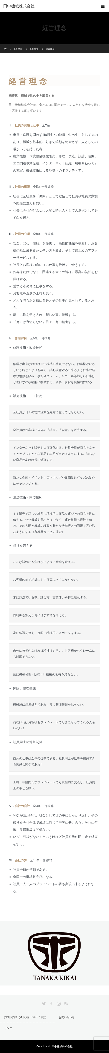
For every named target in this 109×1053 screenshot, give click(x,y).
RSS (65, 1003)
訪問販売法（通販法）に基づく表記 (25, 1017)
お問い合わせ (66, 1017)
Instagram (58, 1003)
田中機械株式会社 (19, 6)
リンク (8, 1028)
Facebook (51, 1003)
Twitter (43, 1003)
